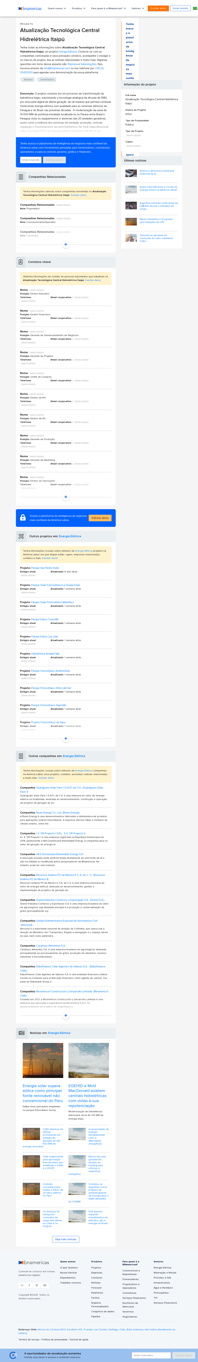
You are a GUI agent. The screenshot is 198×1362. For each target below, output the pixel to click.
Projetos (96, 1268)
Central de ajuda (78, 1339)
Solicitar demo (158, 8)
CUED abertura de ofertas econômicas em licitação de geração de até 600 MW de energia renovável (43, 1138)
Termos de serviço (29, 1339)
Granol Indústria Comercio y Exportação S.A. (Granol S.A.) (70, 900)
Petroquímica (161, 1293)
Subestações (88, 64)
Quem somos (55, 8)
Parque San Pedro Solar (45, 568)
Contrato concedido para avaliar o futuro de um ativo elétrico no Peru (53, 1190)
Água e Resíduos (163, 1288)
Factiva (95, 1298)
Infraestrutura (162, 1283)
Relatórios (97, 1293)
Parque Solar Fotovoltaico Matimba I (52, 602)
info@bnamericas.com (57, 68)
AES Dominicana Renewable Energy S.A (59, 854)
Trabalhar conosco (70, 1283)
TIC (156, 1298)
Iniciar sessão (180, 8)
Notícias (95, 1283)
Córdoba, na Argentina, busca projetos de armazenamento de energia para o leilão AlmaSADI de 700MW (88, 1193)
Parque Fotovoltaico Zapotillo (48, 705)
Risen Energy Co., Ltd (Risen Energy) (58, 812)
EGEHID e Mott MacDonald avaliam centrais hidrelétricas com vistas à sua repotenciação (87, 1096)
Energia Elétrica (68, 51)
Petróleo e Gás (162, 1278)
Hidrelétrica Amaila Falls (45, 653)
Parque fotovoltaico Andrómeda (50, 670)
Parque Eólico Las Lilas (44, 636)
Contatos (96, 1278)
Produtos (77, 8)
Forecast (96, 1288)
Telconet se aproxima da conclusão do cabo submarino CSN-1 (156, 238)
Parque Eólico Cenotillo (45, 619)
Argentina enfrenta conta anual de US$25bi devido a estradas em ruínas (159, 206)
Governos (128, 1312)
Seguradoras (129, 1317)
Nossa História (68, 1273)
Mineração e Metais (165, 1273)
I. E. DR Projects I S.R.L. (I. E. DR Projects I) (60, 833)
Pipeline (95, 1316)
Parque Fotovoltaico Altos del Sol (51, 688)
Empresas (96, 1273)
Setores (136, 8)
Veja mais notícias (65, 1239)
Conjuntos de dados (102, 1311)
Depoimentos (68, 1278)
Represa (73, 64)
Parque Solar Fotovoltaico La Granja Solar (55, 585)
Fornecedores (130, 1279)
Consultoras (129, 1293)
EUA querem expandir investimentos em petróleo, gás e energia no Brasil (98, 1217)
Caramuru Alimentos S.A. (51, 945)
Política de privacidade (55, 1339)
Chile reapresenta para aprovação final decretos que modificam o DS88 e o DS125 (53, 1162)
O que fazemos (69, 1268)
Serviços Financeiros (134, 1298)
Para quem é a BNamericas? (107, 8)
